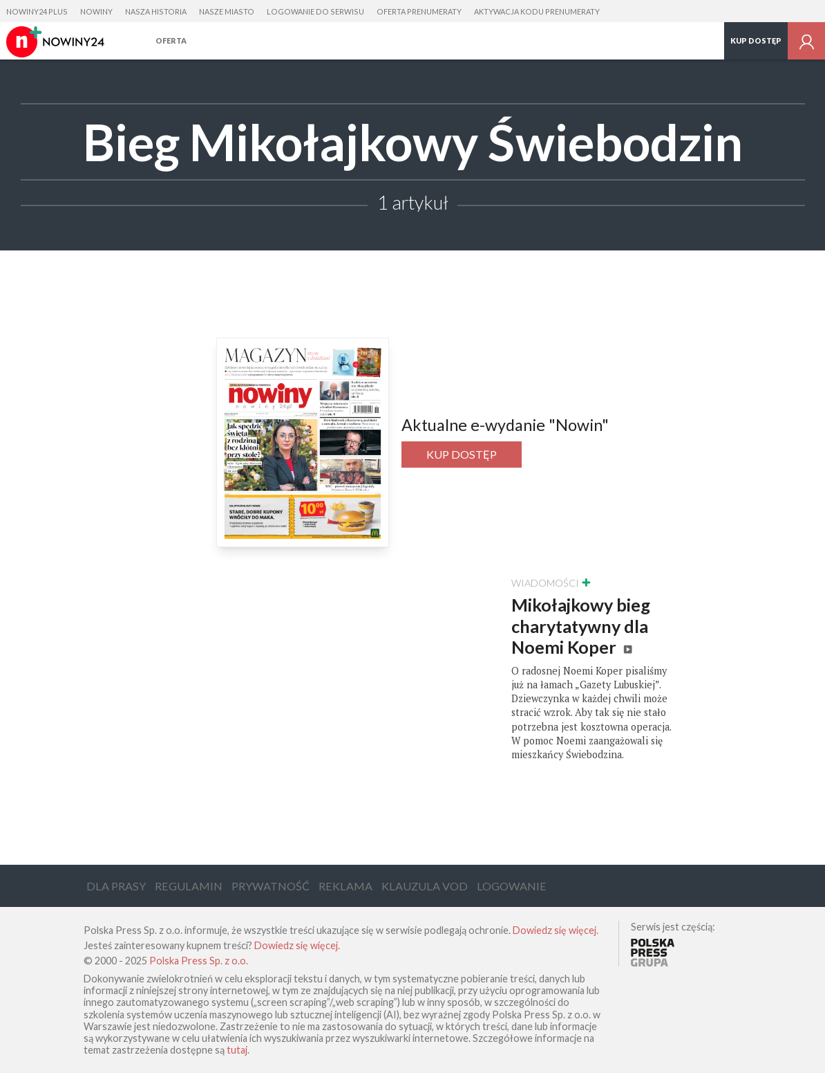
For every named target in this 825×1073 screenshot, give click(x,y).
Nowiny (96, 11)
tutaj (237, 1050)
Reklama (345, 885)
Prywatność (270, 885)
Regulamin (188, 885)
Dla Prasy (116, 885)
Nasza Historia (156, 11)
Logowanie (512, 885)
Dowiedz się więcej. (555, 930)
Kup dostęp (755, 40)
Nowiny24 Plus (37, 11)
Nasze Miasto (226, 11)
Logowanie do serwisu (315, 11)
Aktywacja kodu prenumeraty (537, 11)
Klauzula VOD (424, 885)
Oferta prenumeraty (419, 11)
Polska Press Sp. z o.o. (198, 960)
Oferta (171, 40)
